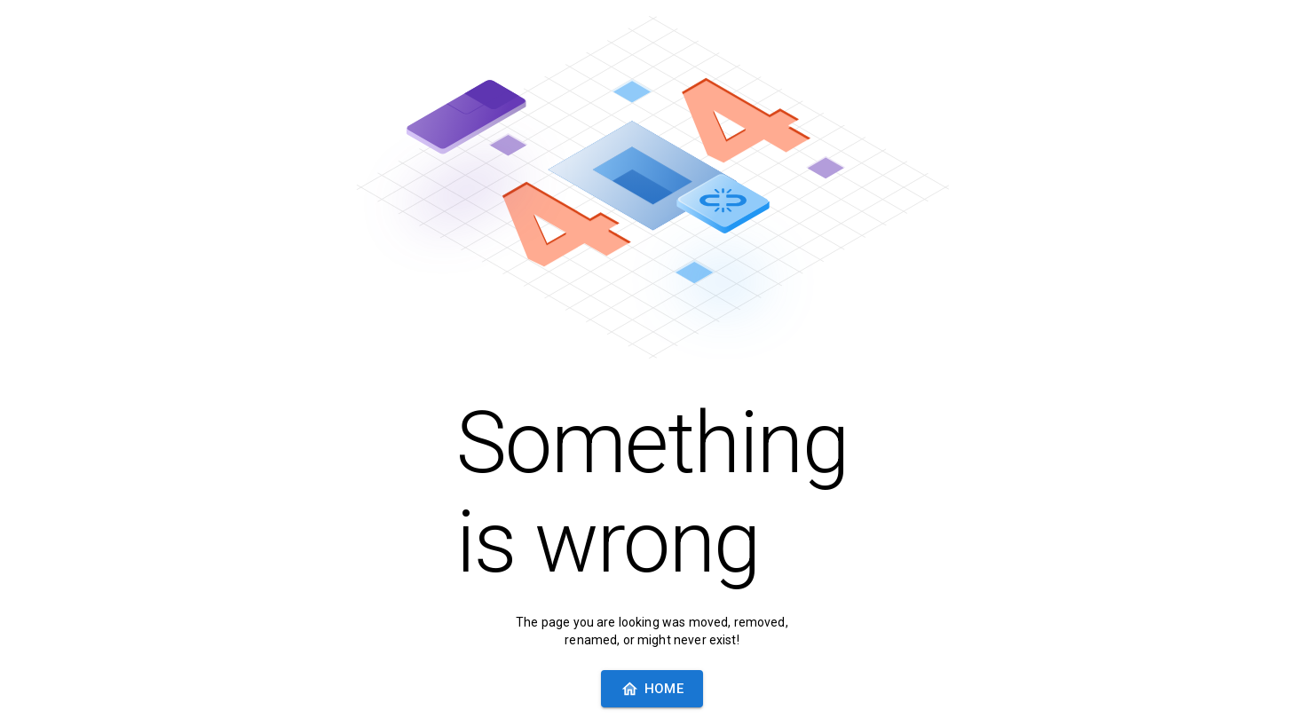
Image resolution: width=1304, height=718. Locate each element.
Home (652, 689)
